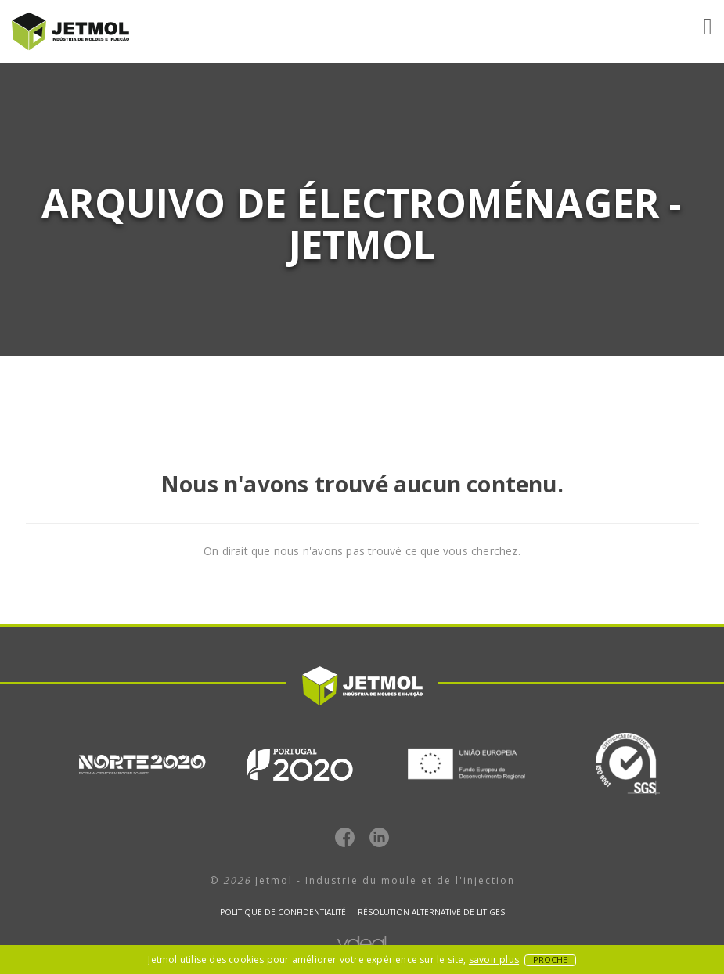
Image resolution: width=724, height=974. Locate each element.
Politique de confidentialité (283, 912)
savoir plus (494, 959)
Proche (550, 959)
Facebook (345, 837)
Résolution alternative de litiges (431, 912)
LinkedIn (379, 837)
